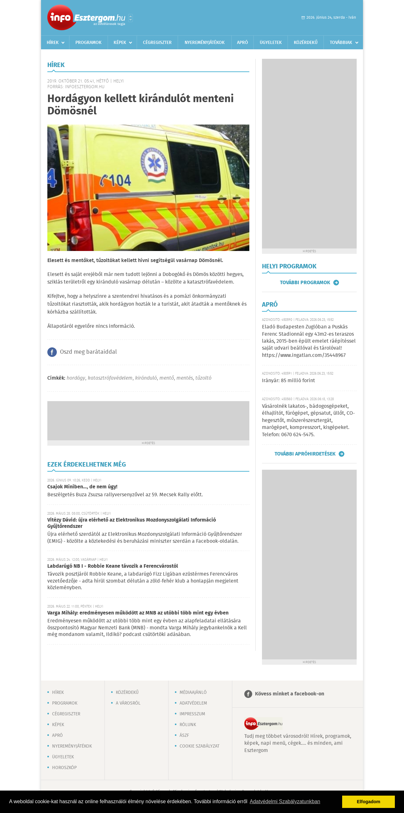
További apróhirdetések (305, 454)
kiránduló (146, 378)
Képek (120, 42)
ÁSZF (184, 735)
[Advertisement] (148, 420)
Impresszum (192, 714)
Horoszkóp (64, 767)
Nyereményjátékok (205, 42)
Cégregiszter (157, 42)
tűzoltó (203, 378)
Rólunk (188, 724)
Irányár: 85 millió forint (288, 381)
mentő (166, 378)
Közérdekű (306, 42)
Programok (88, 42)
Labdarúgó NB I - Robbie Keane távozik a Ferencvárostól (112, 566)
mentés (184, 378)
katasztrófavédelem (110, 378)
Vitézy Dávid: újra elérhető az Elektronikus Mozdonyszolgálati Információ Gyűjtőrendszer (131, 523)
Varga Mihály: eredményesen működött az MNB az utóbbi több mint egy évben (138, 613)
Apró (242, 42)
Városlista (130, 18)
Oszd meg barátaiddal (88, 352)
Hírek (53, 42)
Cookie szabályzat (199, 746)
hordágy (76, 378)
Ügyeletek (271, 42)
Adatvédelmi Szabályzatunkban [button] (285, 801)
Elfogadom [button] (368, 801)
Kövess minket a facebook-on (289, 694)
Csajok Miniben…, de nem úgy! (82, 487)
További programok (305, 282)
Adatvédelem (193, 703)
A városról (128, 703)
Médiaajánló (193, 692)
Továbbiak (341, 42)
